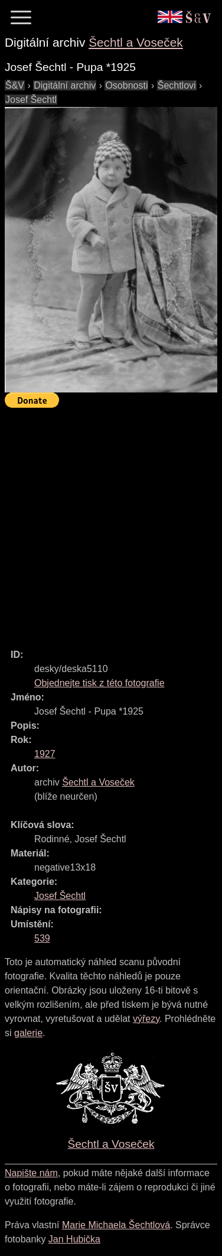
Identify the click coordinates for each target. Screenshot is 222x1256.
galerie (28, 1033)
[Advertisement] (111, 523)
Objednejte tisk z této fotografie (99, 683)
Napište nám (31, 1173)
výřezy (146, 1019)
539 (42, 938)
